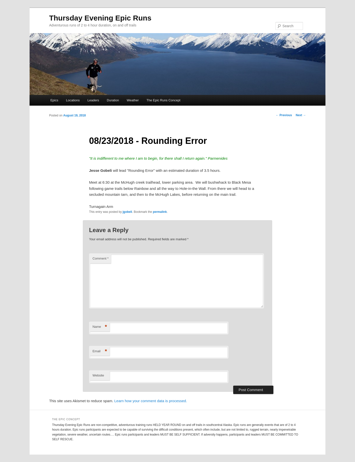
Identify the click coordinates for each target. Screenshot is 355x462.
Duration (113, 100)
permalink (160, 212)
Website (98, 375)
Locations (73, 100)
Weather (133, 100)
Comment (100, 258)
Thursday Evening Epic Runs (100, 18)
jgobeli (127, 212)
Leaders (93, 100)
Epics (54, 100)
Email (99, 351)
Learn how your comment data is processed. (150, 401)
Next (301, 115)
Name (99, 326)
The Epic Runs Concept (163, 100)
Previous (284, 115)
